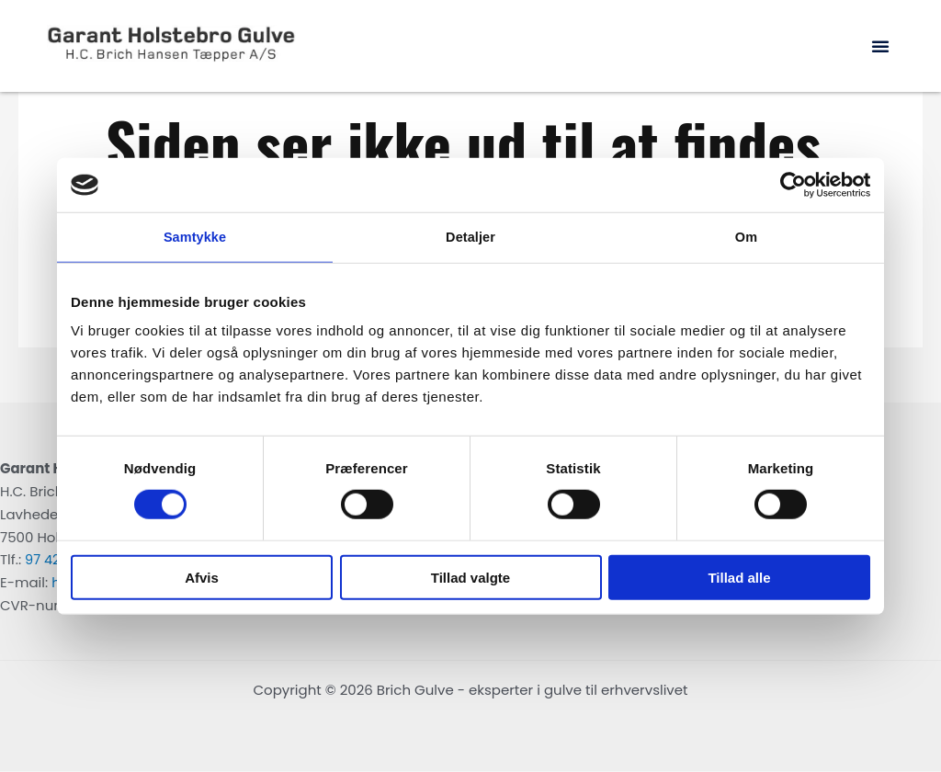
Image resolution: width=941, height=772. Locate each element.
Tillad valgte (470, 577)
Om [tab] (745, 237)
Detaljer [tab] (470, 237)
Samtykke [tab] (195, 237)
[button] (880, 46)
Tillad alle (739, 577)
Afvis (202, 577)
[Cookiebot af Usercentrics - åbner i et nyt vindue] (789, 185)
